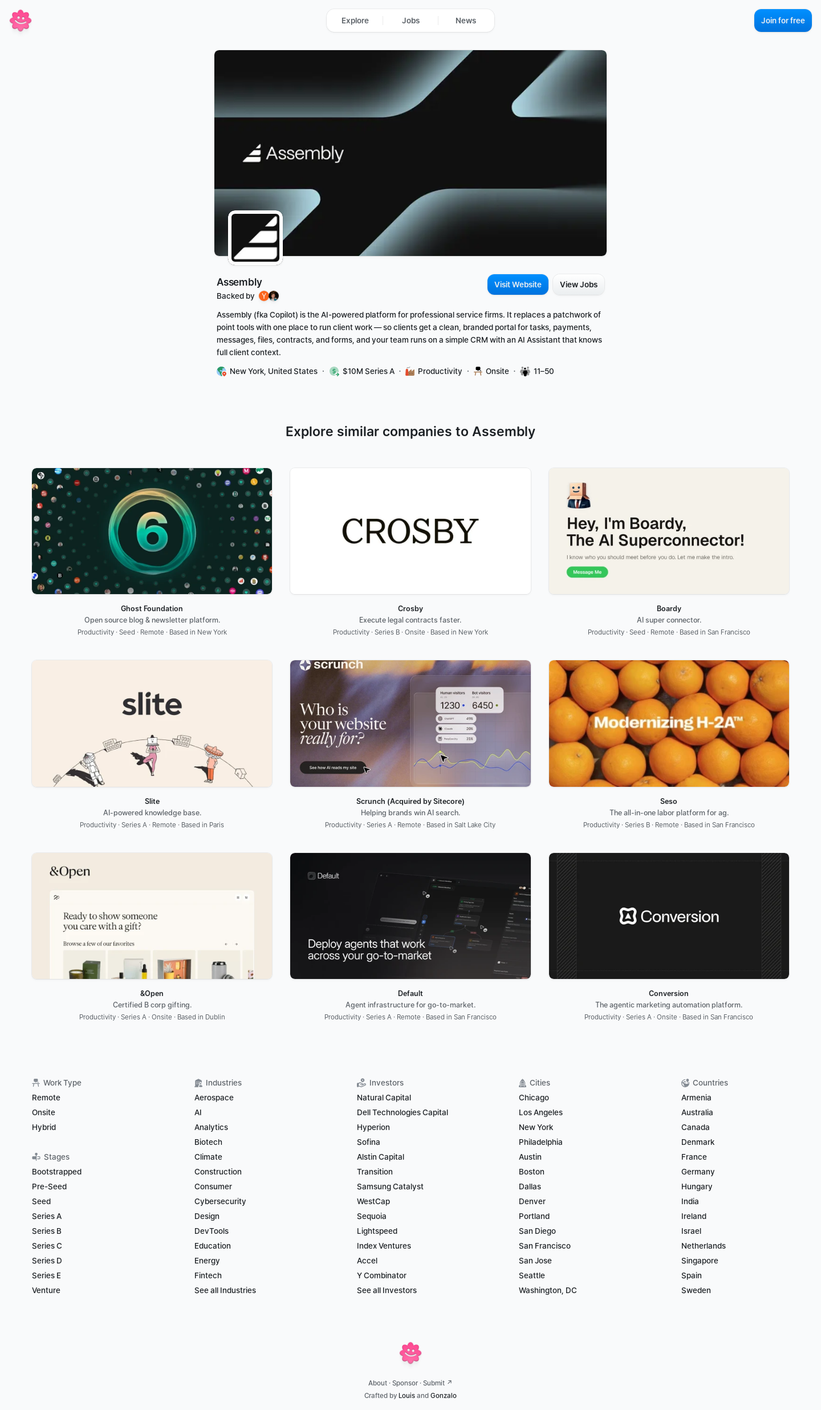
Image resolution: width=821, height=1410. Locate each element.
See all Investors (387, 1290)
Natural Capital (384, 1097)
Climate (208, 1156)
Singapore (699, 1260)
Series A (47, 1216)
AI (198, 1112)
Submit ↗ (438, 1383)
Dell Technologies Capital (402, 1112)
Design (207, 1216)
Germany (698, 1171)
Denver (532, 1201)
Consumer (213, 1186)
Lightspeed (377, 1231)
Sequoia (372, 1216)
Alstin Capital (380, 1156)
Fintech (208, 1275)
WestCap (373, 1201)
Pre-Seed (49, 1186)
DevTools (211, 1231)
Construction (218, 1171)
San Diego (537, 1231)
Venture (46, 1290)
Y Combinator (382, 1275)
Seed (41, 1201)
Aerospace (214, 1097)
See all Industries (225, 1290)
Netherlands (703, 1245)
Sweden (696, 1290)
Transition (375, 1171)
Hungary (697, 1186)
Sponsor (405, 1383)
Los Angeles (541, 1112)
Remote (46, 1097)
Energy (207, 1260)
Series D (47, 1260)
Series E (46, 1275)
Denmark (697, 1142)
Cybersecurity (220, 1201)
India (690, 1201)
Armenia (696, 1097)
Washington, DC (548, 1290)
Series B (47, 1231)
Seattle (532, 1275)
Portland (534, 1216)
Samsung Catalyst (390, 1186)
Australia (697, 1112)
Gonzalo (443, 1396)
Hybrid (44, 1127)
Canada (695, 1127)
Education (212, 1245)
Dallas (530, 1186)
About (377, 1383)
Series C (47, 1245)
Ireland (693, 1216)
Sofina (368, 1142)
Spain (691, 1275)
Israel (691, 1231)
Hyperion (373, 1127)
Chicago (534, 1097)
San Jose (535, 1260)
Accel (367, 1260)
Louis (407, 1396)
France (694, 1156)
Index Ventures (384, 1245)
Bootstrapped (57, 1171)
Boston (531, 1171)
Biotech (208, 1142)
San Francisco (545, 1245)
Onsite (43, 1112)
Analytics (211, 1127)
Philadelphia (541, 1142)
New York (536, 1127)
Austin (530, 1156)
